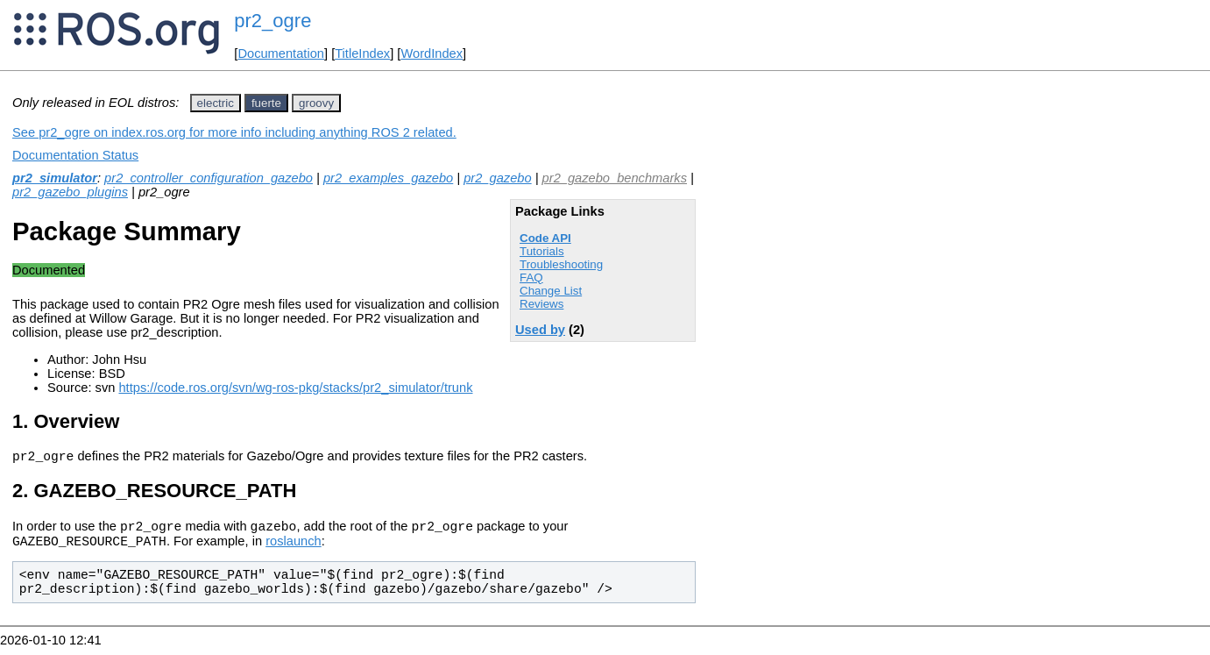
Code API (545, 238)
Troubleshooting (561, 264)
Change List (551, 290)
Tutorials (542, 251)
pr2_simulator (54, 178)
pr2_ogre (272, 21)
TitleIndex (362, 53)
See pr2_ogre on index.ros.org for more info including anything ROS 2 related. (234, 132)
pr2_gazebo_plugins (70, 192)
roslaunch (293, 549)
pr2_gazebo (497, 178)
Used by (540, 330)
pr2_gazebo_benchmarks (614, 178)
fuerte (266, 103)
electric (215, 103)
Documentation (280, 53)
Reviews (541, 303)
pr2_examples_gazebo (388, 178)
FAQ (531, 277)
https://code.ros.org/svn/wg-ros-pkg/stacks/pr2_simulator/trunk (295, 388)
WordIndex (431, 53)
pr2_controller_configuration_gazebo (208, 178)
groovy (316, 103)
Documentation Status (75, 155)
